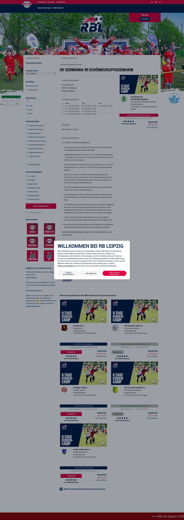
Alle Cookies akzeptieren (114, 273)
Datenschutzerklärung (66, 266)
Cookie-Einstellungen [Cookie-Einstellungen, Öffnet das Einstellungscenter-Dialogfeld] (68, 273)
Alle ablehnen (90, 273)
